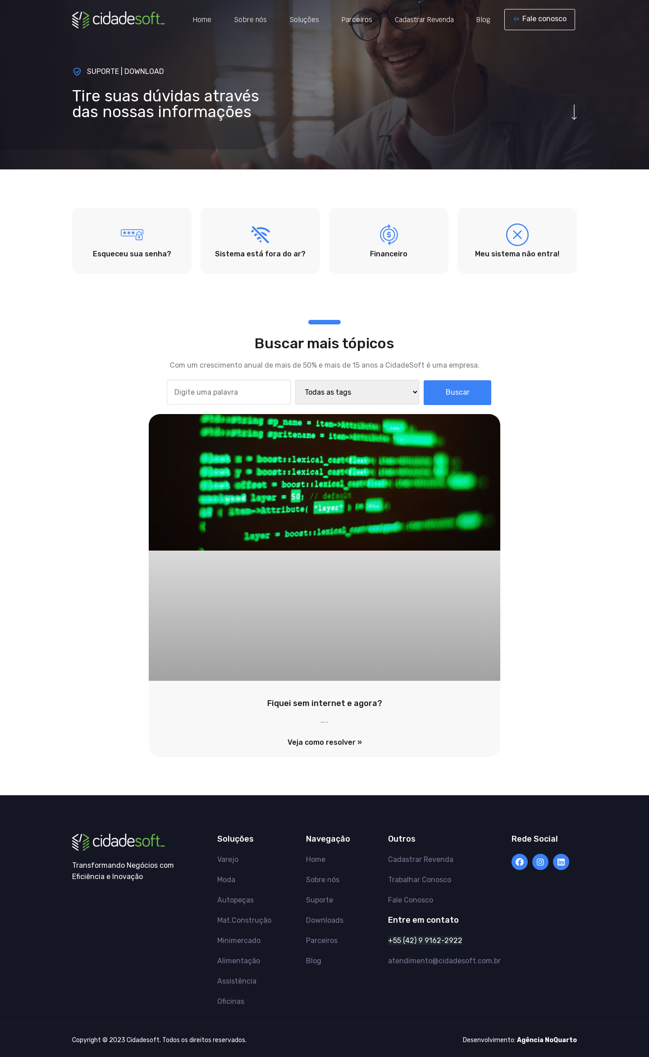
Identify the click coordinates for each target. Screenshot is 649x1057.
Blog (483, 19)
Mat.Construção (244, 920)
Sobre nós (250, 19)
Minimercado (239, 940)
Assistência (236, 981)
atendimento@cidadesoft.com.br (444, 961)
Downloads (324, 920)
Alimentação (238, 961)
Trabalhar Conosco (419, 879)
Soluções (304, 19)
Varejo (227, 859)
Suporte (319, 900)
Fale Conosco (410, 900)
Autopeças (235, 900)
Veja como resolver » (325, 742)
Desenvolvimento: (520, 1040)
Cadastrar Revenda (424, 19)
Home (202, 19)
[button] (539, 19)
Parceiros (357, 19)
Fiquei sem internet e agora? (324, 703)
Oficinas (230, 1001)
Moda (226, 879)
